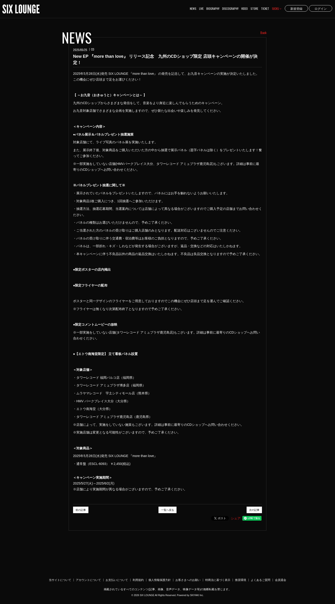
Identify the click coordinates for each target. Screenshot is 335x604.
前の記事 (81, 509)
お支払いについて (117, 580)
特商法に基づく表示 (217, 580)
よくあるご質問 (260, 580)
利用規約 (138, 580)
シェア (236, 518)
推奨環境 (240, 580)
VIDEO (244, 8)
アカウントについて (88, 580)
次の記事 (254, 509)
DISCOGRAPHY (230, 8)
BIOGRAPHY (212, 8)
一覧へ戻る (167, 509)
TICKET (265, 8)
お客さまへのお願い (188, 580)
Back (263, 32)
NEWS (193, 8)
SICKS (276, 8)
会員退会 (280, 580)
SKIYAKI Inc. (197, 595)
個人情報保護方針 (159, 580)
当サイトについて (60, 580)
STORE (254, 8)
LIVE (201, 8)
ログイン (321, 8)
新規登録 (296, 8)
